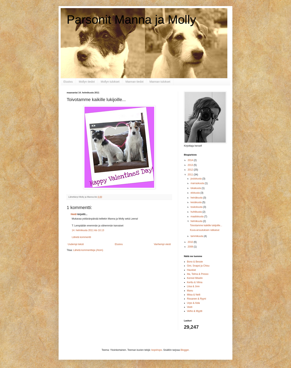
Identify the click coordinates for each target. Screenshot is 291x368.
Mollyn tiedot (87, 81)
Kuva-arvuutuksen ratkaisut (204, 230)
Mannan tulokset (160, 81)
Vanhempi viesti (162, 244)
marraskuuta (198, 183)
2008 (191, 246)
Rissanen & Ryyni (196, 298)
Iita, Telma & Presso (198, 274)
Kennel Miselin (195, 278)
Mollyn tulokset (110, 81)
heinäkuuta (197, 197)
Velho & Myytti (194, 311)
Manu (190, 290)
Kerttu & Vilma (194, 282)
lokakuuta (196, 188)
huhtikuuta (196, 211)
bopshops (156, 350)
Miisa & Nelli (193, 294)
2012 (191, 169)
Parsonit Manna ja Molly (131, 19)
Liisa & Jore (193, 286)
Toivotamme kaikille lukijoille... (206, 225)
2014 (191, 160)
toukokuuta (197, 207)
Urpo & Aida (193, 303)
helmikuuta (197, 221)
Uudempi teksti (76, 244)
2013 (191, 165)
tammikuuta (197, 236)
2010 (191, 242)
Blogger (184, 350)
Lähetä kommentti (81, 237)
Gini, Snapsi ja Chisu (198, 265)
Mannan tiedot (134, 81)
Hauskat (191, 270)
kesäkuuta (196, 202)
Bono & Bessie (195, 261)
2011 (191, 174)
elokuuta (195, 192)
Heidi (74, 214)
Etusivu (68, 81)
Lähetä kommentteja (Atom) (88, 250)
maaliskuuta (197, 216)
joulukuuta (196, 178)
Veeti (189, 307)
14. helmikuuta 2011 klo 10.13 (88, 230)
